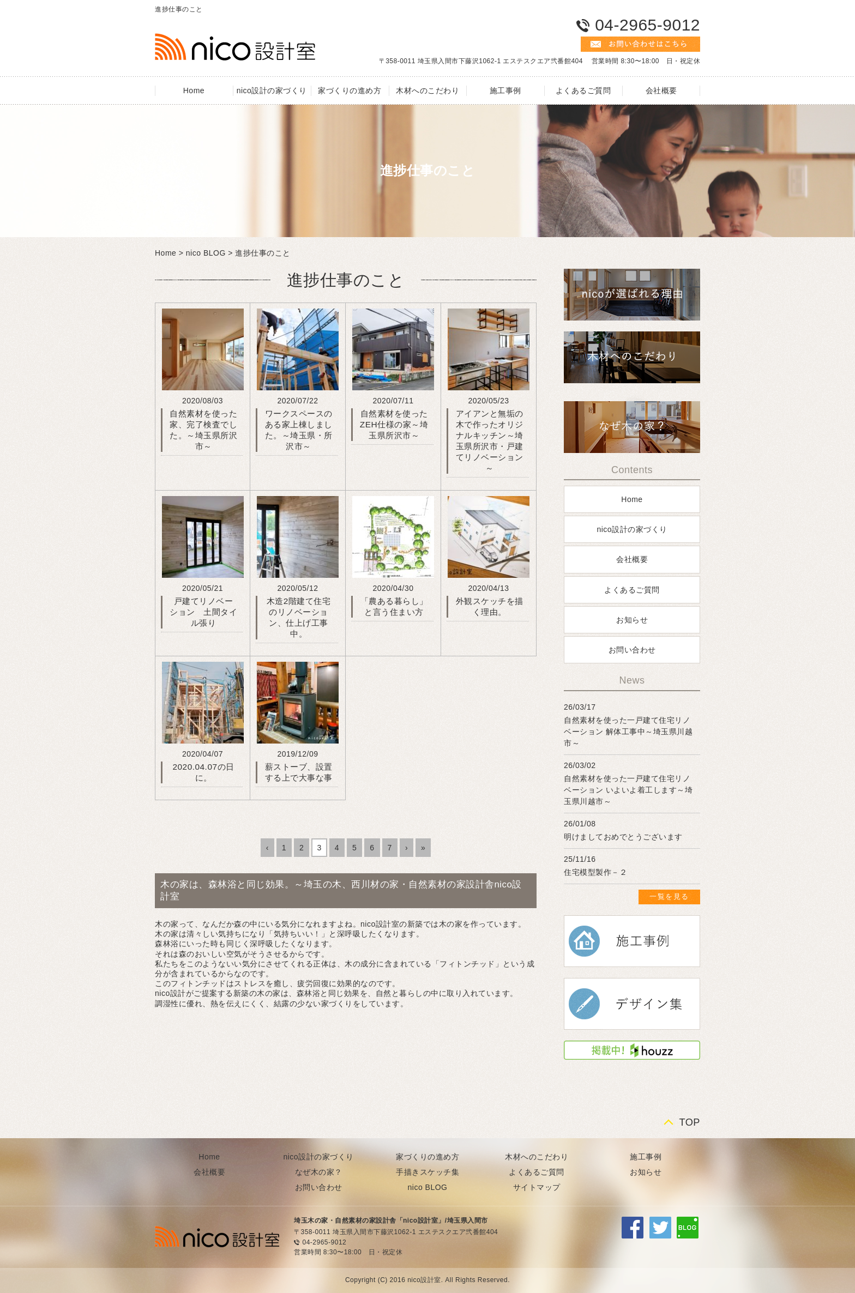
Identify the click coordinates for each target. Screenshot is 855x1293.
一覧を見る (669, 896)
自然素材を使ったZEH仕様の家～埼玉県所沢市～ (394, 424)
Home (193, 90)
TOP (689, 1122)
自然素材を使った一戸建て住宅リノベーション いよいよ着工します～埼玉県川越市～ (628, 790)
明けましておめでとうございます (623, 836)
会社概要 (661, 90)
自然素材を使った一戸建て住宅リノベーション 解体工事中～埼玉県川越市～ (628, 731)
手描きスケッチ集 (427, 1172)
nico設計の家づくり (272, 90)
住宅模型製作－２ (595, 872)
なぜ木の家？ (318, 1172)
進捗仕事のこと (263, 253)
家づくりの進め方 (349, 90)
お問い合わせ (632, 649)
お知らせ (632, 619)
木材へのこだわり (427, 90)
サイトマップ (537, 1187)
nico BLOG (206, 253)
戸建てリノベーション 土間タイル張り (203, 611)
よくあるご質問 (583, 90)
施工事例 (505, 90)
